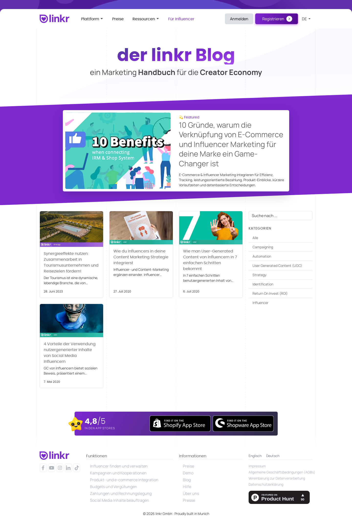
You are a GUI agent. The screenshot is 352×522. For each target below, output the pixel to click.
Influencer (260, 302)
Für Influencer (181, 19)
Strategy (259, 274)
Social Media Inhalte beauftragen (119, 500)
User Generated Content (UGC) (277, 265)
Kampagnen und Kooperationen (118, 473)
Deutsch (272, 455)
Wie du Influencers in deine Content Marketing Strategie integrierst (140, 257)
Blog (187, 479)
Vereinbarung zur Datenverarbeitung (277, 478)
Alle (255, 237)
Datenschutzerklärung (266, 484)
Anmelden (239, 18)
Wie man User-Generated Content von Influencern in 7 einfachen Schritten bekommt (210, 260)
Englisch (255, 455)
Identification (263, 284)
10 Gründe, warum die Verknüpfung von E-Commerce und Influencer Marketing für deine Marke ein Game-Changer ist (231, 144)
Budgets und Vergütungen (113, 486)
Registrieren (273, 18)
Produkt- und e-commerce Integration (124, 479)
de (305, 18)
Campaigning (263, 247)
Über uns (191, 493)
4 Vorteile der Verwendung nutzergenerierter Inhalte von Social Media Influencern (70, 353)
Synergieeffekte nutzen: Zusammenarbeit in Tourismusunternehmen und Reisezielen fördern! (71, 262)
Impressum (257, 466)
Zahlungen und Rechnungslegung (121, 493)
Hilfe (187, 486)
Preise (118, 19)
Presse (189, 500)
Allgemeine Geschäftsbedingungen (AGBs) (280, 472)
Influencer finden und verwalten (119, 466)
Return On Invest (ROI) (270, 293)
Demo (188, 473)
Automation (262, 256)
